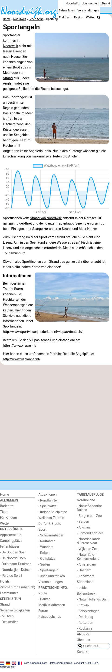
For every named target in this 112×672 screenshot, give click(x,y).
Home (4, 495)
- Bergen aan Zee (89, 516)
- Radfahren (46, 541)
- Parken (44, 599)
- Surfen (44, 564)
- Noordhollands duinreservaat (89, 541)
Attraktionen (47, 495)
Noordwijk (72, 3)
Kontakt (83, 652)
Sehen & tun (67, 10)
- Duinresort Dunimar (15, 564)
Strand (105, 3)
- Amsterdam (86, 564)
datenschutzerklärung (60, 663)
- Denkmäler (9, 622)
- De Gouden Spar (13, 552)
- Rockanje (84, 629)
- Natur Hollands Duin (93, 599)
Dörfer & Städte (49, 524)
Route (42, 593)
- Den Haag (85, 617)
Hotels (5, 581)
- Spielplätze (47, 506)
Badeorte (6, 506)
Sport (42, 530)
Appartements (10, 535)
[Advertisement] (56, 422)
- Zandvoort (85, 576)
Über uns (83, 640)
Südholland (85, 582)
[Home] (61, 3)
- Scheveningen (88, 611)
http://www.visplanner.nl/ (21, 359)
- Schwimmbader (50, 535)
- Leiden (83, 588)
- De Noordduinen (13, 558)
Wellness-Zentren (51, 518)
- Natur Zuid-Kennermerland (88, 557)
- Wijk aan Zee (87, 549)
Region (78, 17)
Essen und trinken (51, 576)
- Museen (7, 616)
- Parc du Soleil (11, 576)
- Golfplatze (46, 559)
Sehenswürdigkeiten (15, 610)
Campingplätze (11, 541)
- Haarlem (84, 570)
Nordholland (86, 500)
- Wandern (45, 547)
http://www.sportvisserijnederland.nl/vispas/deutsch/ (42, 332)
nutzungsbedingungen (35, 663)
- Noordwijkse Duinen (15, 570)
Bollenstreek (86, 594)
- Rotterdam (85, 623)
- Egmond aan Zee (90, 533)
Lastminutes (9, 593)
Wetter (90, 17)
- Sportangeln (48, 570)
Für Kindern (8, 518)
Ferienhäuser (9, 547)
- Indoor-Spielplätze (52, 512)
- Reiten (43, 553)
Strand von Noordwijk (46, 218)
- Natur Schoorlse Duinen (90, 508)
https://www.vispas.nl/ (19, 346)
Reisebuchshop (49, 617)
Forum (43, 611)
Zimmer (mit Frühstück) (17, 587)
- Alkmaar (84, 527)
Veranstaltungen (88, 10)
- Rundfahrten (48, 500)
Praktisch (65, 17)
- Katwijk (83, 605)
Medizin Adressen (51, 605)
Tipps (4, 512)
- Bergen (83, 522)
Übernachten (90, 3)
